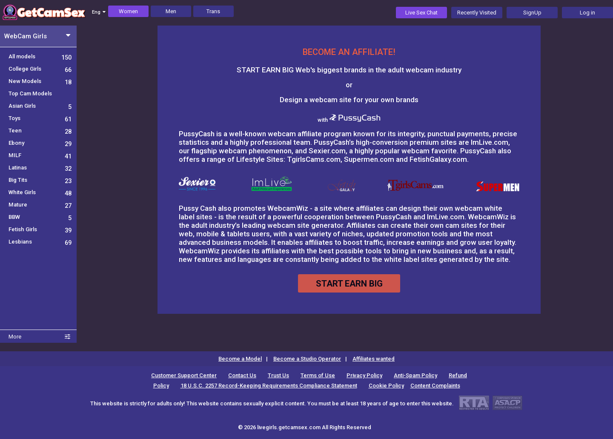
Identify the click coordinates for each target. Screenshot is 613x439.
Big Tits (40, 180)
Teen (40, 130)
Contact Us (242, 375)
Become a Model (240, 359)
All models (40, 56)
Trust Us (278, 375)
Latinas (40, 167)
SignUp (532, 12)
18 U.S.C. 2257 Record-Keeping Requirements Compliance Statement (268, 385)
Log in (587, 12)
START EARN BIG (349, 283)
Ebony (40, 143)
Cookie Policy (386, 385)
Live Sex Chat (421, 12)
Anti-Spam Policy (415, 375)
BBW (40, 217)
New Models (40, 81)
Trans (213, 11)
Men (171, 11)
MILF (40, 155)
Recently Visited (476, 12)
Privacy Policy (364, 375)
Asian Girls (40, 106)
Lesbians (40, 241)
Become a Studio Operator (307, 359)
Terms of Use (318, 375)
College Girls (40, 69)
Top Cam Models (30, 93)
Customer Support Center (184, 375)
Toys (40, 118)
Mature (40, 204)
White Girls (40, 192)
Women (128, 11)
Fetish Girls (40, 229)
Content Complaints (435, 385)
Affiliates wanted (373, 359)
